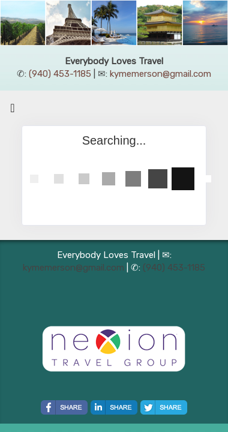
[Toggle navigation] (12, 111)
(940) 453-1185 (60, 73)
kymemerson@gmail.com (160, 73)
